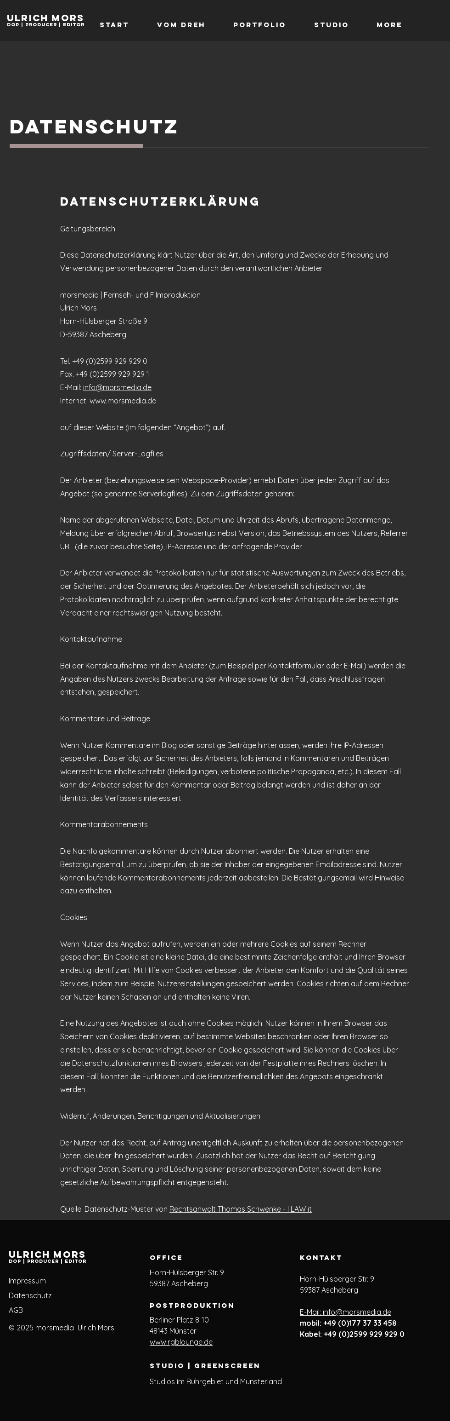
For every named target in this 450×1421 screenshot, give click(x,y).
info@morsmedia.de (117, 387)
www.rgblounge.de (181, 1341)
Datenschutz (30, 1295)
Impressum (27, 1280)
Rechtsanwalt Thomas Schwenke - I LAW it (240, 1209)
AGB (16, 1310)
